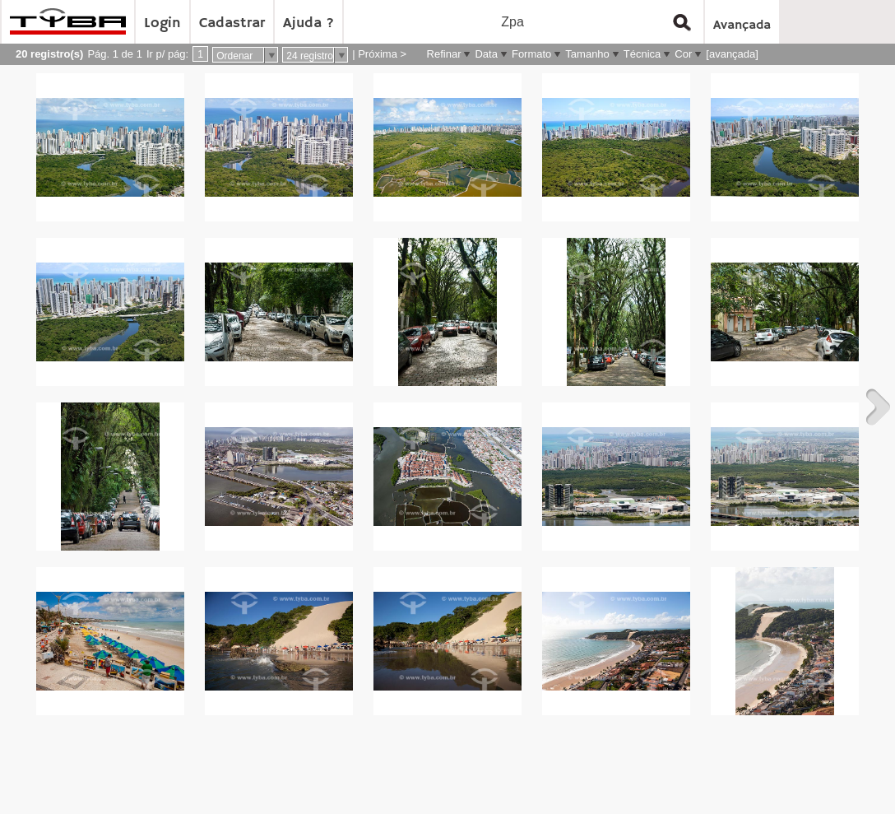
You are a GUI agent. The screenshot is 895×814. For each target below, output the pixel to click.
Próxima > (382, 54)
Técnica (642, 54)
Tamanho (587, 54)
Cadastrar (232, 23)
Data (486, 54)
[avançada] (732, 54)
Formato (531, 54)
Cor (683, 54)
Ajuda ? (308, 23)
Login (162, 23)
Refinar (444, 54)
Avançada (742, 25)
